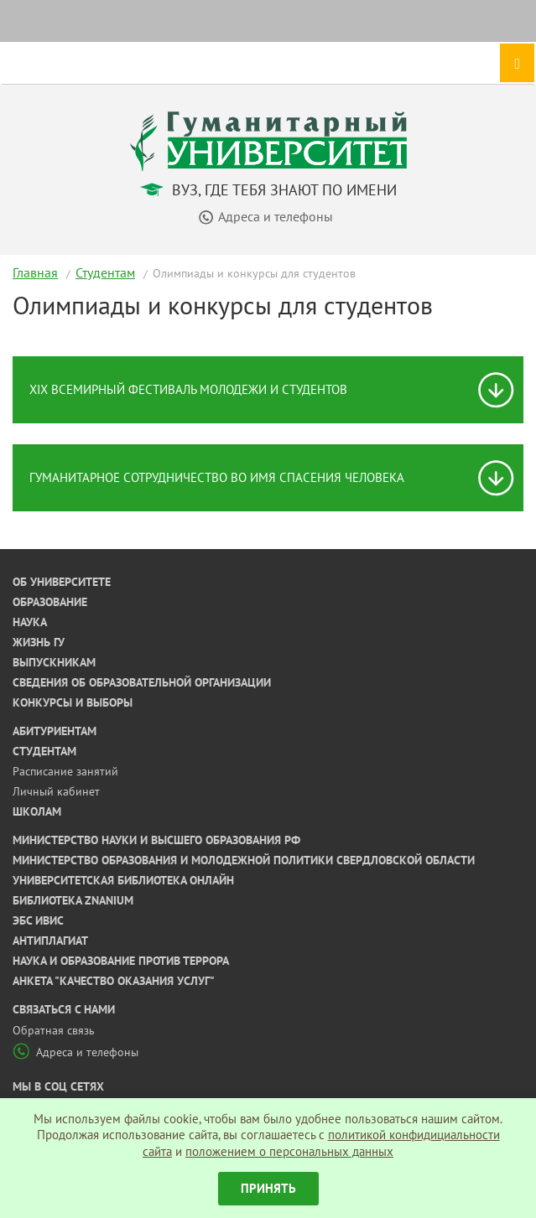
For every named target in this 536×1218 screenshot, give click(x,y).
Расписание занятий (65, 771)
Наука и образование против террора (121, 960)
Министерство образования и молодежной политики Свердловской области (244, 860)
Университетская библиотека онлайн (123, 880)
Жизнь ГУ (39, 642)
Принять (268, 1188)
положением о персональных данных (289, 1151)
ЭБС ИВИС (38, 920)
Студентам (105, 272)
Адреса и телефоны (75, 1052)
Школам (37, 811)
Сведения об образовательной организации (142, 682)
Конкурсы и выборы (73, 702)
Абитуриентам (54, 731)
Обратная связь (54, 1030)
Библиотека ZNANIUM (73, 900)
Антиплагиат (50, 940)
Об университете (62, 581)
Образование (50, 601)
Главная (35, 272)
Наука (30, 622)
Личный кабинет (56, 791)
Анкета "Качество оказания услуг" (114, 980)
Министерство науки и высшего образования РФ (156, 839)
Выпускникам (54, 662)
